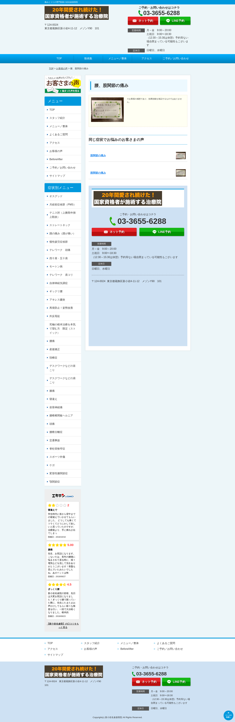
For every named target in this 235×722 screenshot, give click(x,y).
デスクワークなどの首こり (62, 367)
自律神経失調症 (58, 283)
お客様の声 (62, 68)
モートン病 (56, 266)
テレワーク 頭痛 (59, 250)
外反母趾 (54, 316)
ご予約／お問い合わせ (176, 58)
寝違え (53, 399)
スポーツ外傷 (57, 456)
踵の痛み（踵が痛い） (62, 233)
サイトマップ (57, 175)
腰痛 (52, 341)
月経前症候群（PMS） (62, 204)
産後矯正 (54, 349)
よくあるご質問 (58, 134)
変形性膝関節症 (58, 473)
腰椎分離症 (56, 432)
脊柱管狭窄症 (57, 448)
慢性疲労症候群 (58, 241)
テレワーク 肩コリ (61, 274)
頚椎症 (53, 357)
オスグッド (56, 196)
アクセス (146, 58)
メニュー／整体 (117, 58)
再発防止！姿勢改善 (61, 307)
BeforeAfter (56, 159)
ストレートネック (59, 225)
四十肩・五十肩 (58, 258)
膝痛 (52, 390)
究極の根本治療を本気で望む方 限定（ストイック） (62, 328)
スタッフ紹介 (57, 118)
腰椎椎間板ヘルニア (61, 415)
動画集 (88, 58)
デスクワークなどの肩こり (62, 380)
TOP (59, 58)
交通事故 (54, 440)
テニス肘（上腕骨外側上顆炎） (62, 214)
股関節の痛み (98, 155)
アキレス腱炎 (57, 299)
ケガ (52, 465)
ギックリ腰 (56, 291)
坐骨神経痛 (56, 407)
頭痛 (52, 423)
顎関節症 (54, 481)
